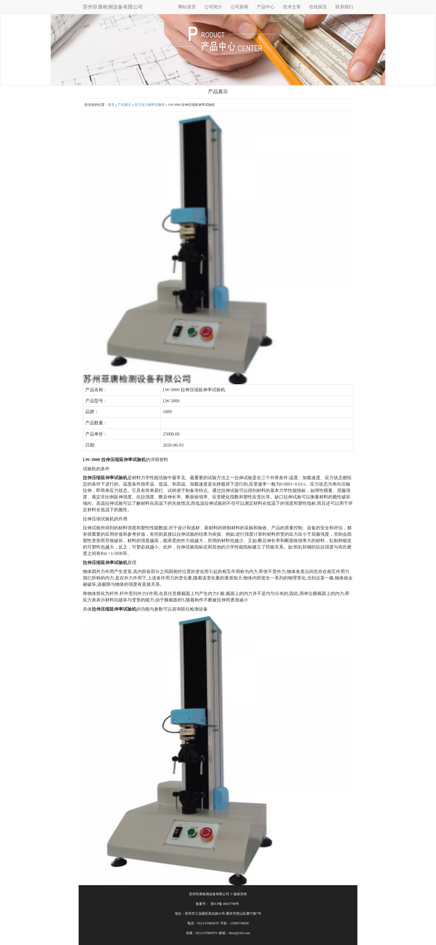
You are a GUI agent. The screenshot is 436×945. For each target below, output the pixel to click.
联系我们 (344, 6)
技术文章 (292, 6)
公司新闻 (239, 6)
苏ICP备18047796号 (224, 904)
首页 (111, 105)
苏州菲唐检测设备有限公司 (113, 7)
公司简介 (213, 6)
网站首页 (187, 6)
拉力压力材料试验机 (150, 105)
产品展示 (124, 105)
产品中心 (266, 6)
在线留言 (318, 6)
